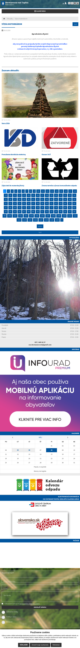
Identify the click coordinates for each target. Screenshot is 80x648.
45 (51, 199)
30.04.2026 (7, 182)
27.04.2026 (47, 182)
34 (74, 195)
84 (10, 211)
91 (42, 211)
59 (42, 203)
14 (56, 191)
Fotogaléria (74, 238)
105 (37, 215)
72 (29, 207)
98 (74, 211)
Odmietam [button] (56, 645)
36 (10, 199)
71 (24, 207)
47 (61, 199)
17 (70, 191)
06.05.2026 (7, 120)
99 (4, 215)
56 (29, 203)
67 (6, 207)
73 (33, 207)
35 (6, 199)
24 (29, 195)
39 (24, 199)
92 (47, 211)
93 (51, 211)
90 (38, 211)
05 (18, 450)
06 (29, 450)
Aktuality (10, 19)
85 (15, 211)
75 (42, 207)
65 (70, 203)
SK (69, 3)
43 (42, 199)
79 (61, 207)
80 (65, 207)
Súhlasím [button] (24, 645)
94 (56, 211)
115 (30, 220)
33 (70, 195)
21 (15, 195)
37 (15, 199)
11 (43, 191)
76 (47, 207)
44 (47, 199)
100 (9, 215)
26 (38, 195)
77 (51, 207)
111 (69, 215)
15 (61, 191)
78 (56, 207)
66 (74, 203)
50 (74, 199)
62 (56, 203)
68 (10, 207)
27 (42, 195)
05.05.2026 (47, 151)
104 (31, 215)
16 (66, 191)
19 (6, 195)
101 (15, 215)
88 (29, 211)
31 (61, 195)
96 (65, 211)
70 (19, 207)
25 (33, 195)
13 (52, 191)
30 (56, 195)
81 (70, 207)
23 (24, 195)
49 (70, 199)
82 (74, 207)
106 (42, 215)
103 (26, 215)
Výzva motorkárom (21, 19)
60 (47, 203)
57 (33, 203)
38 (19, 199)
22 (19, 195)
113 (19, 220)
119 (51, 220)
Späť (75, 24)
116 (35, 220)
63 (61, 203)
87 (24, 211)
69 (15, 207)
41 (33, 199)
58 (38, 203)
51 (6, 203)
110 (64, 215)
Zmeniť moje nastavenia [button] (40, 645)
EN (72, 3)
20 (10, 195)
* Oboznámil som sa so (21, 604)
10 (38, 191)
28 (47, 195)
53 (15, 203)
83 (6, 211)
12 (47, 191)
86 (19, 211)
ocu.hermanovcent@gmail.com (40, 345)
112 (75, 215)
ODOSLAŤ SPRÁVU (40, 607)
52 (10, 203)
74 (38, 207)
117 (41, 220)
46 (56, 199)
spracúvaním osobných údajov (30, 604)
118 (46, 220)
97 (70, 211)
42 (38, 199)
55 (24, 203)
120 (57, 220)
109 (58, 215)
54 (19, 203)
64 (65, 203)
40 (29, 199)
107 (47, 215)
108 (53, 215)
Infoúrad (75, 349)
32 (65, 195)
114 (24, 220)
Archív (40, 226)
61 (51, 203)
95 (61, 211)
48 (65, 199)
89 (33, 211)
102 (20, 215)
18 (75, 191)
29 (51, 195)
